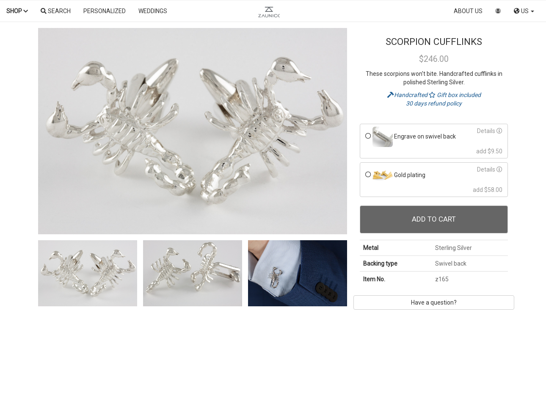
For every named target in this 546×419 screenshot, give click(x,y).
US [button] (524, 11)
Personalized (104, 11)
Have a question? (434, 302)
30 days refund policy (434, 103)
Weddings (152, 11)
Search (56, 11)
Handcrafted (408, 95)
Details (489, 131)
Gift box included (455, 95)
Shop (17, 11)
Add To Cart (434, 219)
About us (468, 11)
